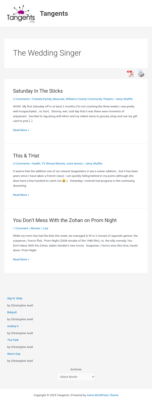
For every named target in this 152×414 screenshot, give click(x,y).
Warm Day (13, 353)
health (36, 163)
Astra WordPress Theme (102, 395)
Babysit (12, 312)
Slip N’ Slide (14, 298)
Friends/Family (42, 99)
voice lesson (75, 163)
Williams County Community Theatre (89, 99)
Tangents (54, 13)
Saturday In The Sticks (38, 91)
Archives (75, 369)
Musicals (58, 99)
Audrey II (13, 326)
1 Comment (20, 228)
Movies (35, 228)
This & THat (26, 156)
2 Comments (21, 99)
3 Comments (21, 163)
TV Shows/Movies (53, 163)
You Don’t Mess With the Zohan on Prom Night (65, 220)
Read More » (21, 130)
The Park (13, 340)
